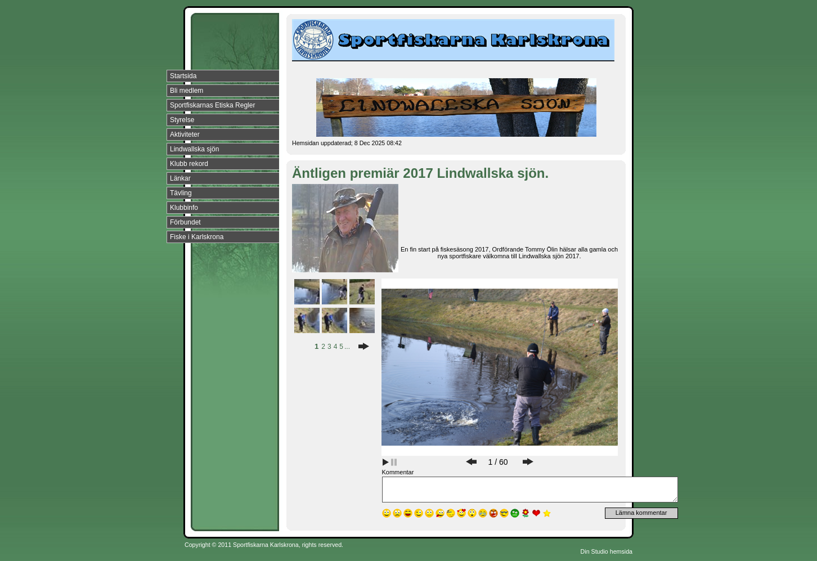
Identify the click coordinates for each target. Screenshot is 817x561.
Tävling (181, 193)
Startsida (183, 76)
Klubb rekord (189, 164)
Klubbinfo (184, 208)
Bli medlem (186, 91)
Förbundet (185, 222)
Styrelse (182, 120)
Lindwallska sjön (194, 149)
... (347, 347)
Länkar (180, 178)
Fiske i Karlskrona (196, 237)
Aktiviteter (185, 134)
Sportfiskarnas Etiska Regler (212, 105)
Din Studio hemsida (606, 551)
